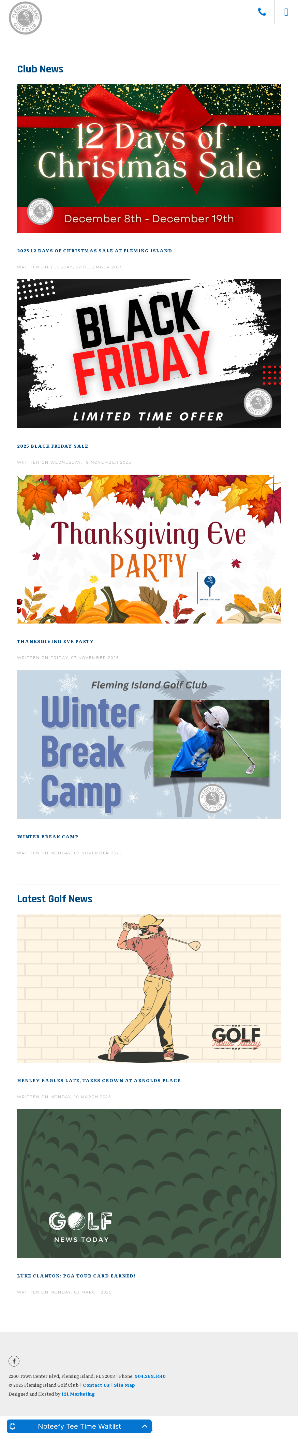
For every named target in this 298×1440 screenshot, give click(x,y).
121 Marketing (78, 1393)
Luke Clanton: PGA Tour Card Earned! (76, 1275)
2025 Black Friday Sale (52, 446)
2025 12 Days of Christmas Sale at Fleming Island (94, 250)
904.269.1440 (150, 1376)
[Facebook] (14, 1361)
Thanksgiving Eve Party (55, 641)
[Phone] (262, 12)
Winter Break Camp (47, 836)
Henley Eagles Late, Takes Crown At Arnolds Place (99, 1080)
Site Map (124, 1385)
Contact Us (96, 1385)
